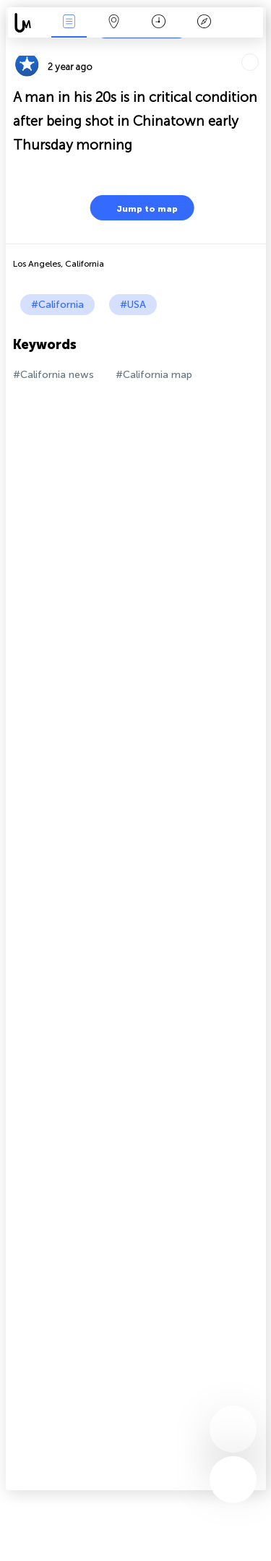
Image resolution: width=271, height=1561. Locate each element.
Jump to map (138, 207)
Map (114, 23)
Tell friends (259, 47)
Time (158, 23)
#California (57, 304)
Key (204, 23)
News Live (68, 23)
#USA (133, 304)
